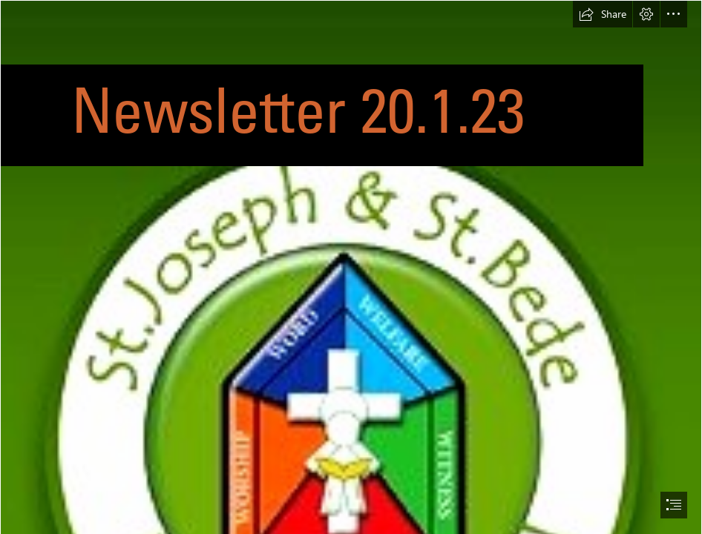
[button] (602, 14)
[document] (351, 267)
